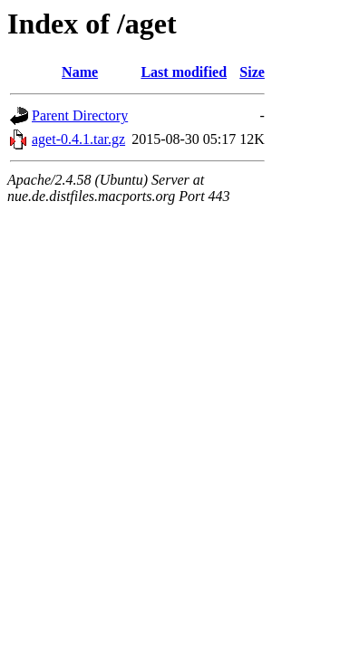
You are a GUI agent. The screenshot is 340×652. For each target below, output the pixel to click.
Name (80, 72)
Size (252, 72)
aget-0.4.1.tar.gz (78, 139)
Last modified (184, 72)
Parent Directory (80, 115)
